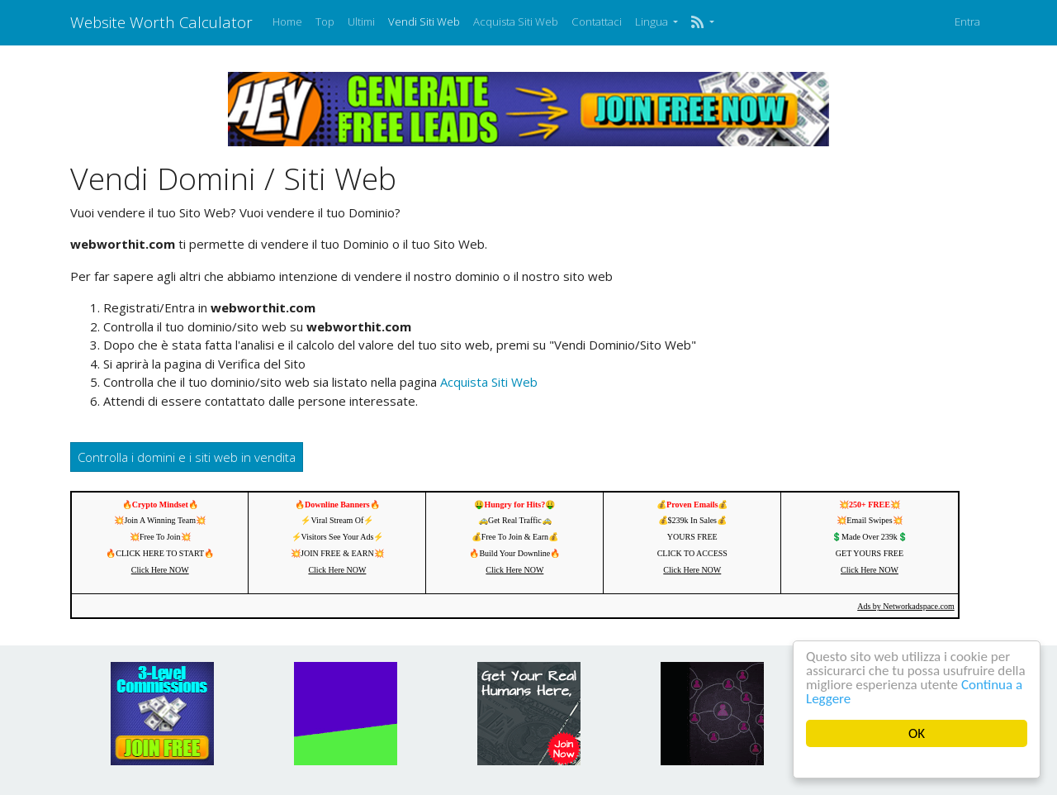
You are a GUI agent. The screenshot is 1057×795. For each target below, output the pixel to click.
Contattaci (596, 21)
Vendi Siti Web (424, 21)
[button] (702, 22)
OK (916, 733)
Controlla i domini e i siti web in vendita (187, 457)
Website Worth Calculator (161, 22)
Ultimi (361, 21)
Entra (967, 21)
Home (287, 21)
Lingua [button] (653, 21)
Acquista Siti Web (515, 21)
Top (324, 21)
